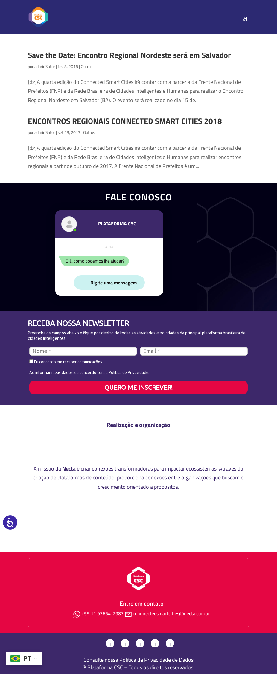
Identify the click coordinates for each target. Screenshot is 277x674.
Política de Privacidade (128, 372)
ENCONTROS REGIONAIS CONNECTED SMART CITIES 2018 (125, 121)
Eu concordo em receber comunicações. (66, 361)
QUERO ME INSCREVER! (138, 387)
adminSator (44, 66)
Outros (87, 66)
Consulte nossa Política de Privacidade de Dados (138, 660)
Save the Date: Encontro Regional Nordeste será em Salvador (129, 55)
